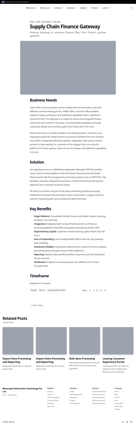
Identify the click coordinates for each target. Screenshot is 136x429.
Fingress (34, 292)
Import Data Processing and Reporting (50, 361)
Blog (115, 396)
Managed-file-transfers (56, 292)
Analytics (73, 402)
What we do (31, 9)
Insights (84, 9)
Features (50, 393)
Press (116, 402)
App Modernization (98, 399)
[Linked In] (127, 423)
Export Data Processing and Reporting (17, 361)
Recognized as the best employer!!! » (18, 2)
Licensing (50, 405)
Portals (72, 393)
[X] (123, 423)
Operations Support (98, 405)
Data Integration (75, 405)
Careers (117, 399)
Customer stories (53, 402)
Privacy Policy (12, 396)
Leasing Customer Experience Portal (114, 361)
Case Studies (46, 23)
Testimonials (118, 408)
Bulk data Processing (82, 360)
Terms (5, 396)
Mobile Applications (76, 396)
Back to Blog (36, 307)
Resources (50, 408)
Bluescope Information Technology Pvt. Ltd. (22, 391)
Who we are (45, 9)
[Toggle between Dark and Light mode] (131, 9)
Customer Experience (99, 393)
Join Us (106, 9)
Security (49, 396)
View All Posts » (8, 324)
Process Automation (98, 396)
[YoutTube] (131, 423)
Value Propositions (53, 399)
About (116, 393)
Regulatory (73, 399)
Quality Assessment (98, 402)
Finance (42, 292)
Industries (71, 9)
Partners (95, 9)
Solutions (59, 9)
